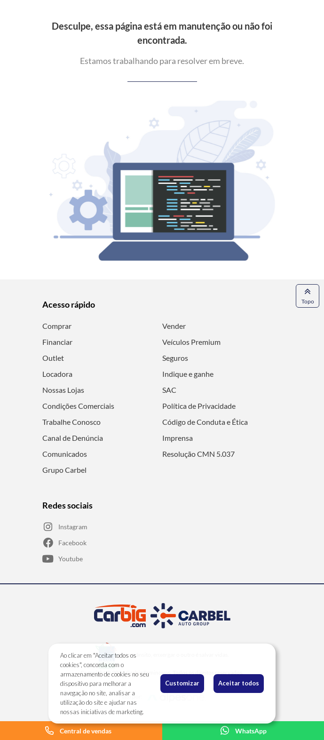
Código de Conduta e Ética (205, 421)
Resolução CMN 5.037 (198, 453)
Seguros (175, 357)
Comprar (56, 325)
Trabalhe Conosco (71, 421)
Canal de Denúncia (72, 437)
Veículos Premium (191, 341)
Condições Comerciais (78, 405)
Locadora (57, 373)
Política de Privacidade (199, 405)
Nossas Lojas (63, 389)
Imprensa (177, 437)
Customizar (182, 683)
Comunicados (64, 453)
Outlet (53, 357)
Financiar (57, 341)
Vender (174, 325)
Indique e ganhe (187, 373)
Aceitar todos (238, 683)
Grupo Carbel (64, 469)
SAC (169, 389)
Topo (307, 295)
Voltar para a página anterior (162, 78)
